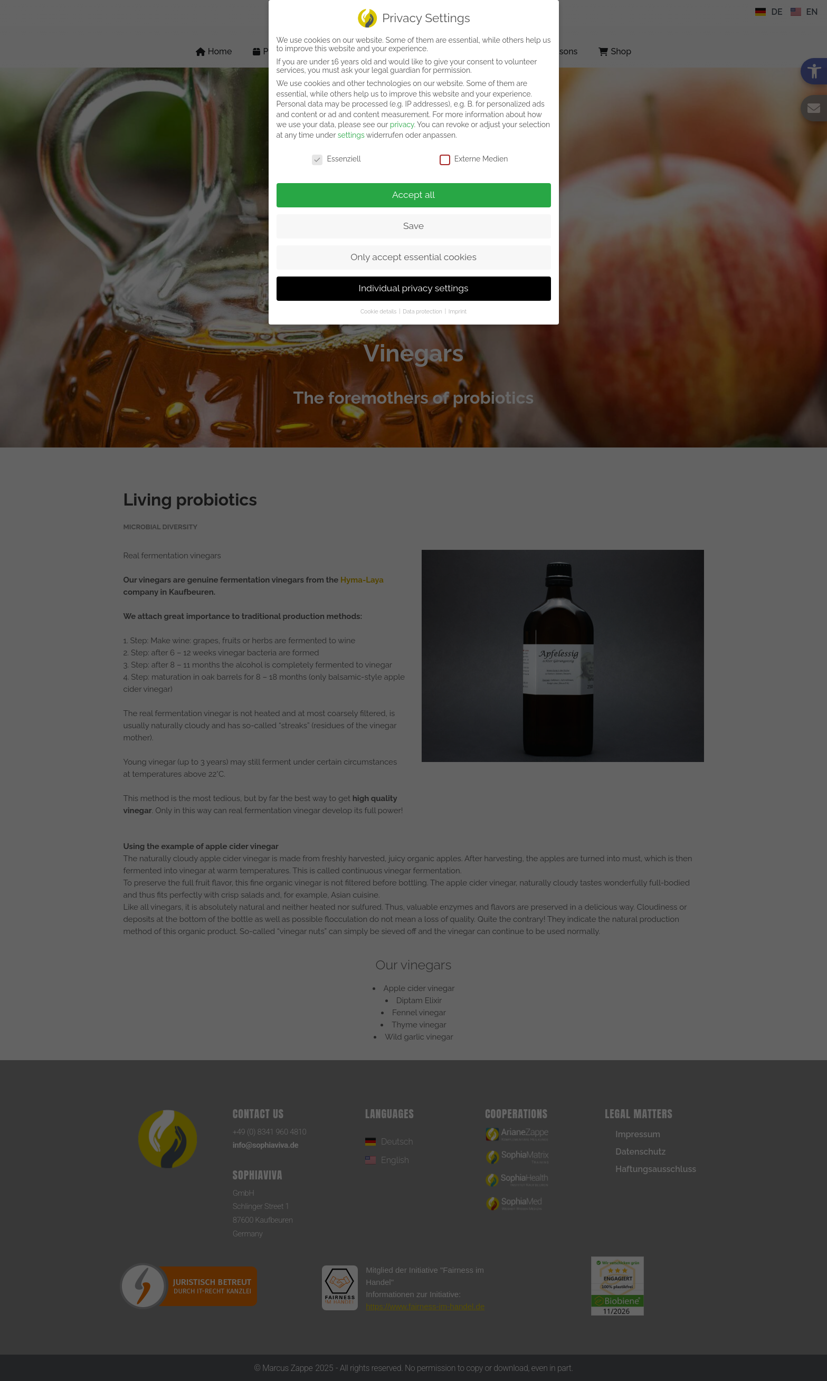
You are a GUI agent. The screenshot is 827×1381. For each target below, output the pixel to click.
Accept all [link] (413, 194)
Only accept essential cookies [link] (413, 257)
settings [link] (351, 135)
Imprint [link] (458, 311)
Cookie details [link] (379, 311)
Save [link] (413, 226)
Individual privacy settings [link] (414, 288)
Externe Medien (474, 159)
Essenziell (336, 159)
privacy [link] (402, 124)
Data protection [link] (423, 311)
